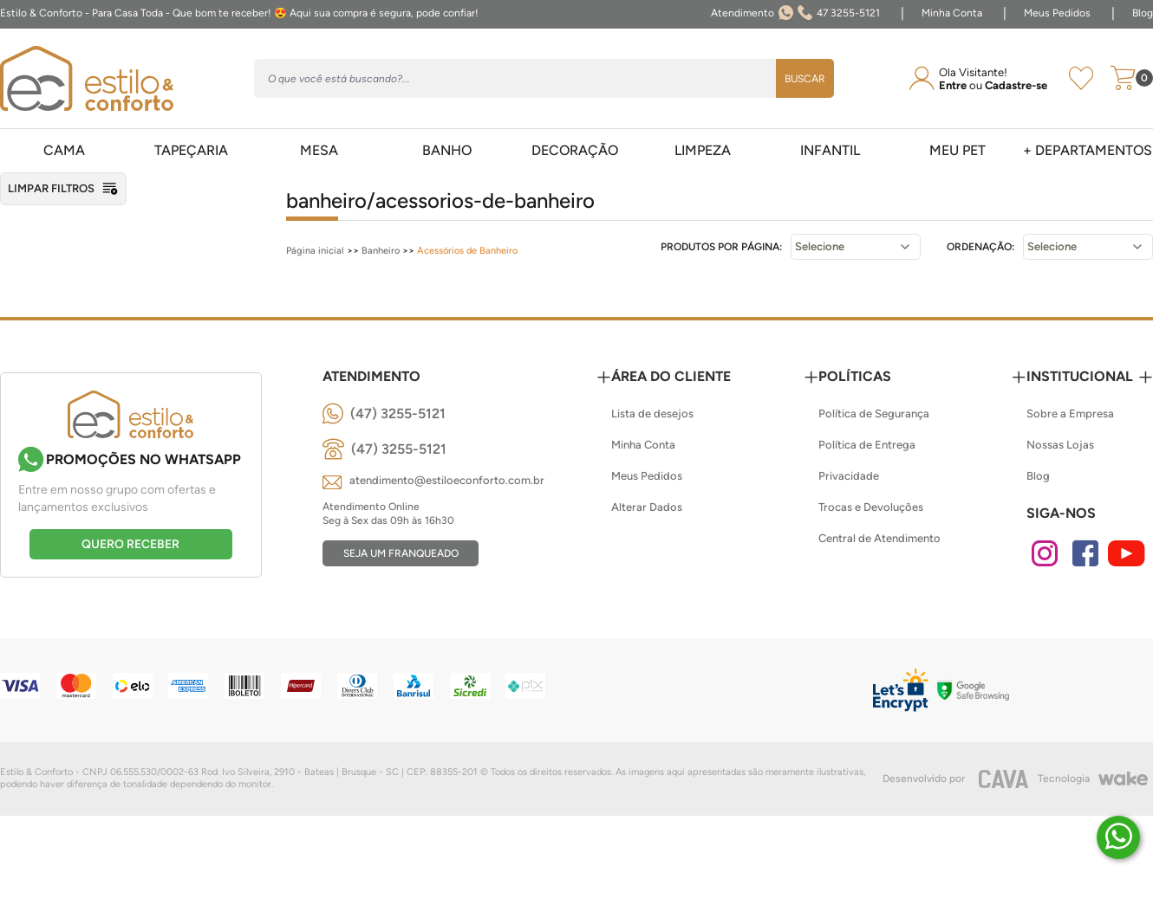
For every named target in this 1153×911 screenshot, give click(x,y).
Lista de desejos (652, 413)
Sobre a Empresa (1070, 413)
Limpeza (702, 150)
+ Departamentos (1087, 150)
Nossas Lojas (1060, 444)
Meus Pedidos (1057, 13)
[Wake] (1123, 778)
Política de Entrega (866, 444)
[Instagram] (1044, 553)
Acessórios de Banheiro (467, 250)
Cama (64, 150)
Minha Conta (952, 13)
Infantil (830, 150)
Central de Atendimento (879, 538)
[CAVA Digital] (1003, 779)
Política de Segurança (873, 413)
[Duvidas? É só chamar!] (1118, 837)
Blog (1142, 13)
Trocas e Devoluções (870, 507)
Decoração (574, 150)
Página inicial (315, 250)
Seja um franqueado (401, 553)
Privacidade (848, 475)
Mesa (319, 150)
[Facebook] (1085, 553)
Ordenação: (980, 247)
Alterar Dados (646, 507)
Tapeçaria (191, 150)
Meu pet (957, 150)
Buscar (805, 79)
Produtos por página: (721, 247)
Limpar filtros (63, 188)
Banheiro (381, 250)
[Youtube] (1126, 553)
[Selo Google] (973, 690)
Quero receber (130, 544)
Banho (447, 150)
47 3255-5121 (795, 14)
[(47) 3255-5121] (384, 413)
